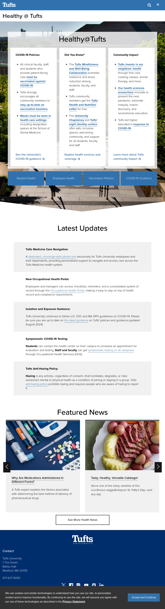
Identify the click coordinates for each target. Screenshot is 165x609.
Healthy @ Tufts (22, 16)
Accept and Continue (144, 597)
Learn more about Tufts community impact (128, 156)
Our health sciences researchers (131, 90)
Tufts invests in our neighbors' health (130, 66)
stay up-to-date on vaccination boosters (34, 107)
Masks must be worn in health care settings (35, 118)
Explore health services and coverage (82, 156)
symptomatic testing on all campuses (111, 350)
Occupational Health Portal (67, 290)
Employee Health (63, 178)
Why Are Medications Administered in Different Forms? (38, 480)
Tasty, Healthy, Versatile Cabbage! (114, 478)
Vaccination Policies (101, 178)
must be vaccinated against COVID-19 (32, 81)
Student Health (26, 178)
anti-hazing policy (37, 384)
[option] (43, 466)
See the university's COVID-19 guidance (28, 156)
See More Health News (82, 520)
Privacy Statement (73, 601)
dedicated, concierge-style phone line (52, 256)
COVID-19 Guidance (139, 178)
